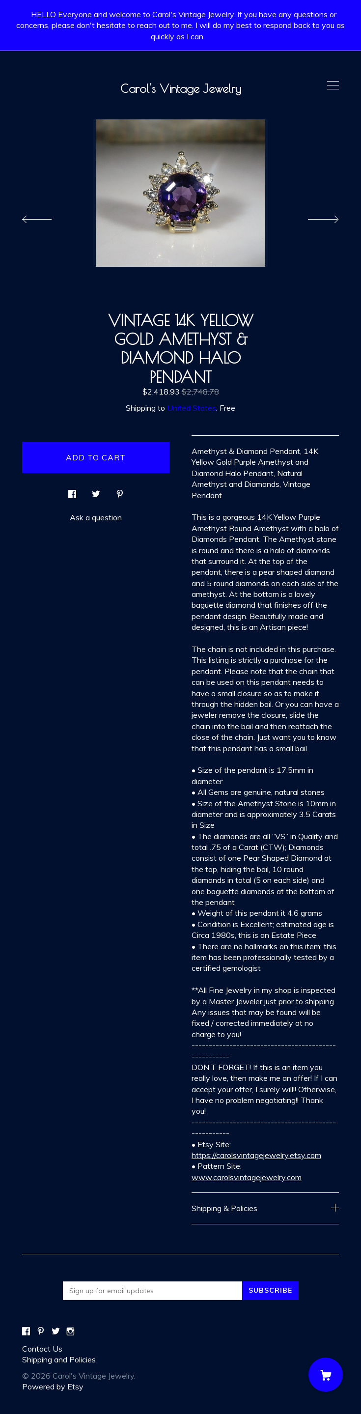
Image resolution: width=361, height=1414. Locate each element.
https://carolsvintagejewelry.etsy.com (256, 1155)
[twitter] (56, 1332)
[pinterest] (41, 1332)
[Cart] (325, 1374)
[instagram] (70, 1332)
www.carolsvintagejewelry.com (247, 1177)
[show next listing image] (314, 216)
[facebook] (26, 1332)
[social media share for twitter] (96, 491)
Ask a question (96, 517)
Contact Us (42, 1349)
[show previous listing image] (46, 216)
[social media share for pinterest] (120, 491)
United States (191, 408)
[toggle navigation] (333, 85)
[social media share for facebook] (72, 491)
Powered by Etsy (52, 1386)
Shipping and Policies (59, 1359)
